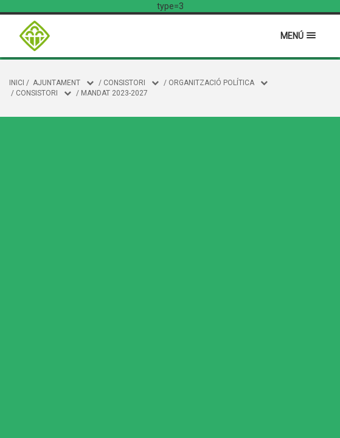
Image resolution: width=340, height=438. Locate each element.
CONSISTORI (124, 82)
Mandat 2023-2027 (114, 93)
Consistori (37, 93)
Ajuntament (56, 82)
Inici (16, 82)
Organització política (211, 82)
